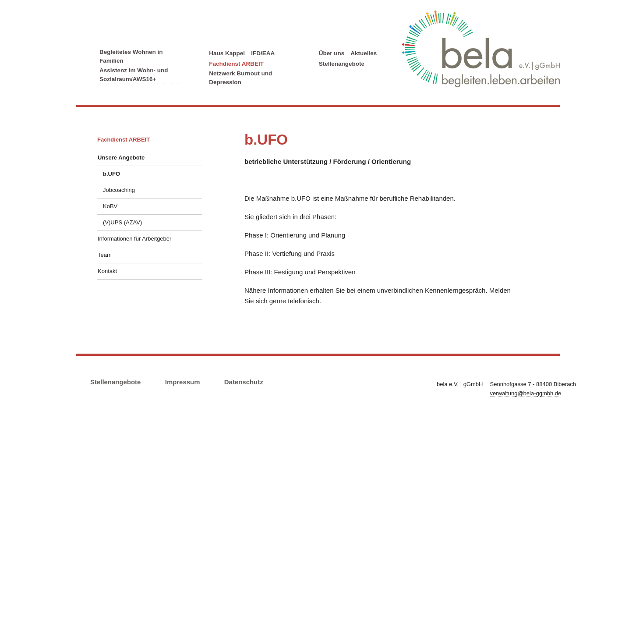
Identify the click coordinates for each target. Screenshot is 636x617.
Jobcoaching (119, 190)
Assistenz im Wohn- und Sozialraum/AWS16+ (133, 74)
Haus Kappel (227, 53)
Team (105, 255)
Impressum (182, 382)
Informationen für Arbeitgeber (134, 238)
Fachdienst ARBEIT (236, 63)
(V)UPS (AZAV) (122, 222)
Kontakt (107, 271)
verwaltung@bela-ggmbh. (526, 393)
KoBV (110, 206)
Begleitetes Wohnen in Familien (131, 56)
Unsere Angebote (121, 157)
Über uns (332, 53)
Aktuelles (363, 53)
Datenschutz (243, 382)
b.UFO (111, 173)
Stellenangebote (341, 63)
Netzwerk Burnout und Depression (240, 77)
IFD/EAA (263, 53)
